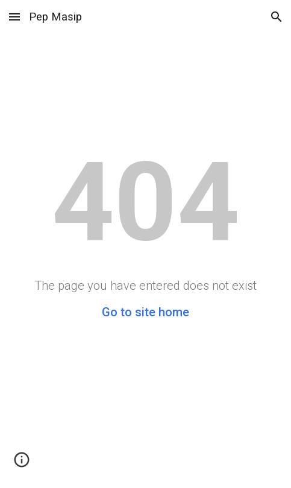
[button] (14, 16)
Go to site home (145, 312)
